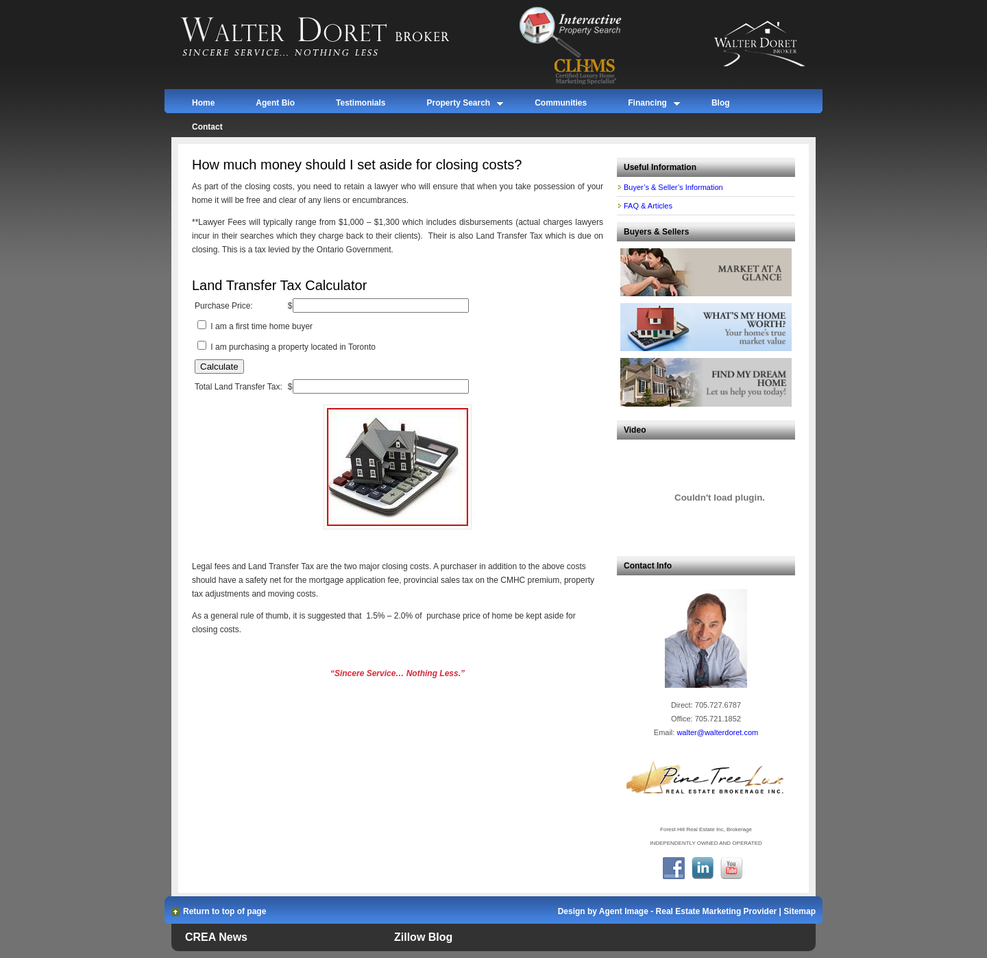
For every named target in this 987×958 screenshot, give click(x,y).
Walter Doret (330, 37)
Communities (561, 103)
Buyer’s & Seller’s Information (673, 187)
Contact (207, 127)
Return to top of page (224, 911)
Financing (647, 105)
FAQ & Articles (648, 206)
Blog (720, 103)
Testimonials (360, 103)
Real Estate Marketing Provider (716, 911)
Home (203, 103)
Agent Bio (275, 103)
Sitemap (799, 911)
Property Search (458, 105)
